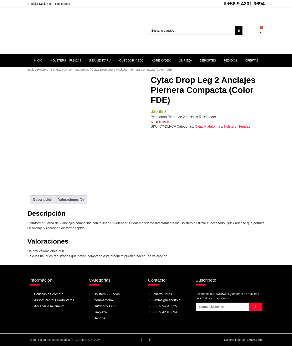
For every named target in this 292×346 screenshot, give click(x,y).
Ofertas (251, 60)
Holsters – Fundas (65, 60)
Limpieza (185, 60)
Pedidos (230, 60)
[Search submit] (238, 30)
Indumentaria (100, 60)
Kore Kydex (161, 60)
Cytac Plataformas (76, 69)
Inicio (38, 60)
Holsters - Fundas (49, 69)
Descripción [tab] (42, 199)
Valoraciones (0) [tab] (71, 199)
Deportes (208, 60)
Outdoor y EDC (131, 60)
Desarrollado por (243, 339)
